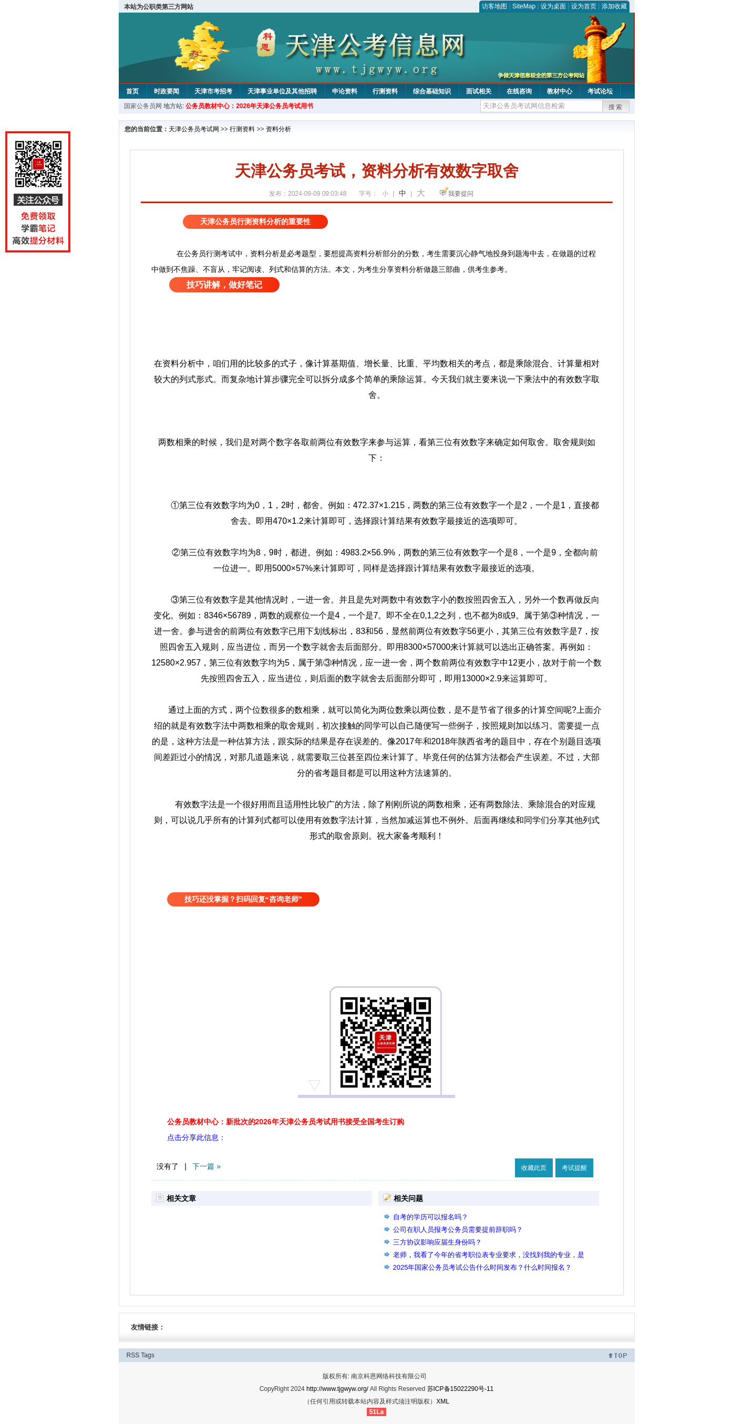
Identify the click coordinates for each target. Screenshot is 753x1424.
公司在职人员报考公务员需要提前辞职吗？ (458, 1229)
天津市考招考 (213, 91)
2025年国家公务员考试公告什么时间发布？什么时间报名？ (482, 1267)
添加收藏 (614, 6)
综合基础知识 (432, 91)
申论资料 (344, 91)
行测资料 (385, 91)
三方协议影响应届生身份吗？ (437, 1242)
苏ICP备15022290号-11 (460, 1389)
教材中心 (559, 91)
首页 (132, 91)
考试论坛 (600, 91)
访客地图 (494, 6)
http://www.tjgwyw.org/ (337, 1389)
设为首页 (583, 6)
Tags (147, 1355)
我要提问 (460, 193)
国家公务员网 (143, 106)
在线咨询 (519, 91)
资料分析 (278, 129)
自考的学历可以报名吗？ (430, 1217)
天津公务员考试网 (194, 129)
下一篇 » (206, 1166)
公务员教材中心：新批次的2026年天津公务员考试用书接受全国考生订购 (285, 1121)
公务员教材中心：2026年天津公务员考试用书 (249, 106)
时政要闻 (166, 91)
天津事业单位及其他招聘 (282, 91)
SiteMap (523, 6)
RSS (133, 1355)
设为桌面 (553, 6)
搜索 (615, 107)
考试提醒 (574, 1168)
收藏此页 (533, 1168)
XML (442, 1401)
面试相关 (478, 91)
